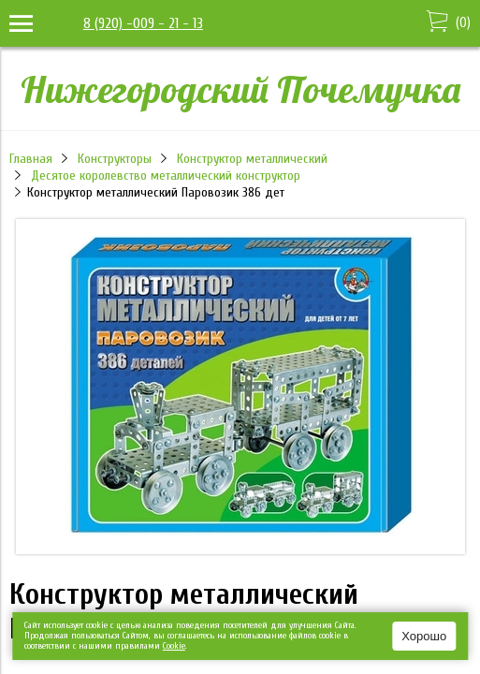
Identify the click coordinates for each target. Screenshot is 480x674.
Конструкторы (115, 159)
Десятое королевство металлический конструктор (165, 175)
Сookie (174, 646)
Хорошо (423, 636)
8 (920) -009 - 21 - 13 (143, 23)
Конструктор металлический (252, 159)
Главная (30, 159)
